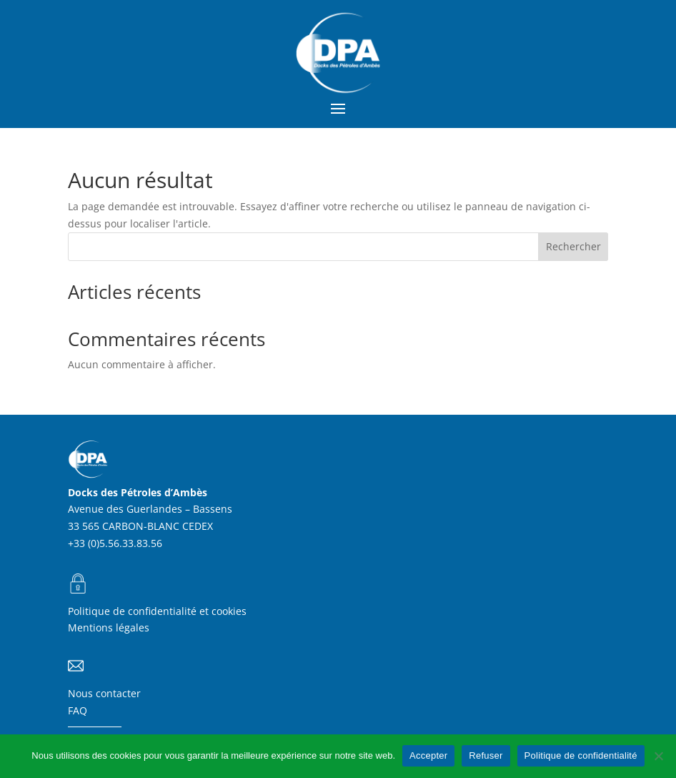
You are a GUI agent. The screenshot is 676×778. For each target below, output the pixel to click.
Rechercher (573, 246)
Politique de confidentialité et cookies (157, 611)
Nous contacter (104, 693)
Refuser (485, 755)
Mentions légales (108, 627)
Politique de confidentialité (581, 755)
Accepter (428, 755)
